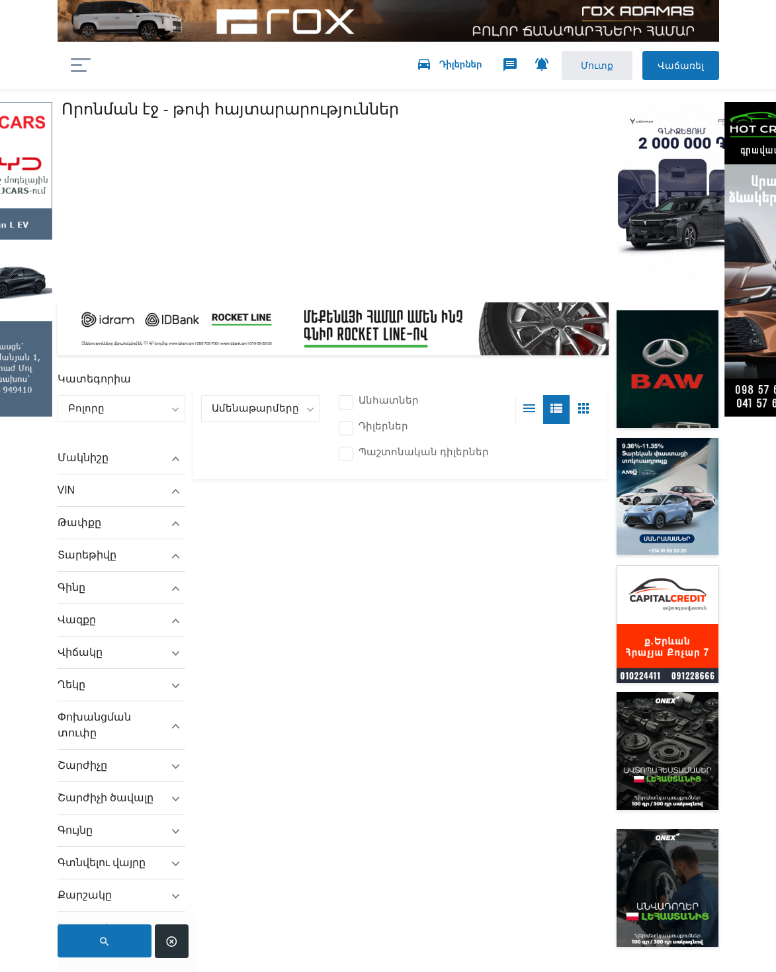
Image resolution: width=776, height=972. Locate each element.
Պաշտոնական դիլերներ (424, 454)
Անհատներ (389, 402)
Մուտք (585, 66)
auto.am (168, 66)
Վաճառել (675, 66)
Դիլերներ (383, 428)
